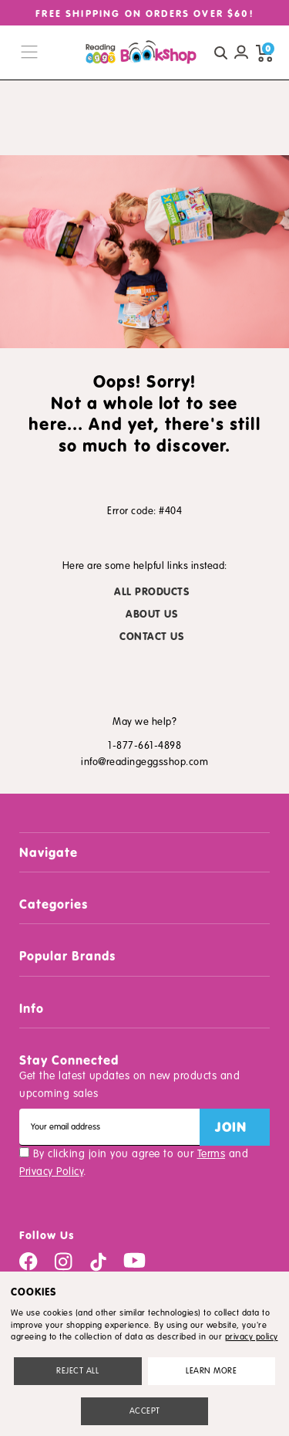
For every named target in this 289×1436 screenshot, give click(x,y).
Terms (211, 1153)
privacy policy (251, 1337)
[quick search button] (220, 52)
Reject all (77, 1371)
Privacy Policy (51, 1171)
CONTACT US (151, 636)
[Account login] (241, 52)
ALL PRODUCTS (151, 591)
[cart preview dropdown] (264, 52)
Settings (211, 1371)
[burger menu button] (29, 53)
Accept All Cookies (145, 1411)
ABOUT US (151, 614)
